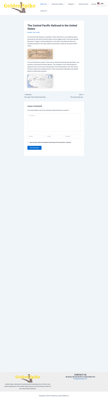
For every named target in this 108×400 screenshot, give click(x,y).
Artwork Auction (82, 4)
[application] (47, 4)
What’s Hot (44, 4)
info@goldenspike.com (80, 379)
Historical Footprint (57, 4)
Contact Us (43, 11)
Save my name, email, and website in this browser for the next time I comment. (50, 142)
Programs (70, 4)
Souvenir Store (93, 4)
